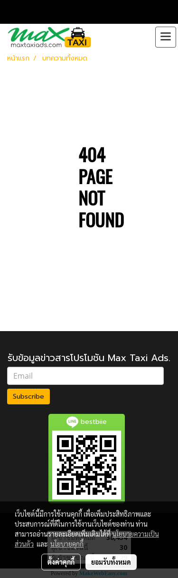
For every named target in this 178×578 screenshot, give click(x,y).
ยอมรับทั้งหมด (111, 562)
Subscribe (28, 397)
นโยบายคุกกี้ (67, 543)
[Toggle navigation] (165, 37)
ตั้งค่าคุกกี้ (61, 562)
